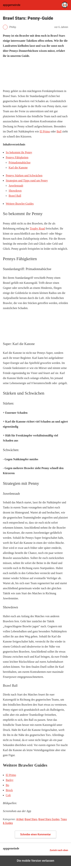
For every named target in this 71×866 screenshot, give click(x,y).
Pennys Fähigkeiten (17, 157)
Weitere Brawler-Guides (20, 203)
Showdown (15, 190)
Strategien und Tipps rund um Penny (27, 180)
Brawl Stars (31, 819)
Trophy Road (37, 228)
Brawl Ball (15, 195)
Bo (7, 785)
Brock (9, 790)
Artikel (19, 819)
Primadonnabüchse (20, 162)
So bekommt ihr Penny (19, 152)
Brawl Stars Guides (48, 819)
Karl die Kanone (18, 167)
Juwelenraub (16, 185)
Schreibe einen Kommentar (35, 834)
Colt (8, 795)
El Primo (11, 775)
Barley (9, 780)
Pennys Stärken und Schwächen (24, 175)
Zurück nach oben (59, 850)
